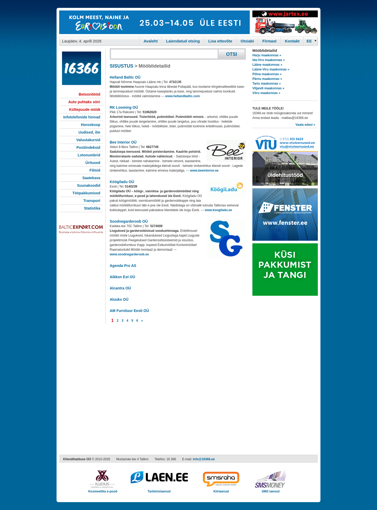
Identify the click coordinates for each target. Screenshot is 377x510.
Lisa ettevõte (220, 41)
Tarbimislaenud (159, 489)
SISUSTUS (121, 66)
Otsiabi (247, 41)
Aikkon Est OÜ (122, 277)
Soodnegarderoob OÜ (129, 221)
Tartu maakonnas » (266, 83)
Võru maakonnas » (266, 93)
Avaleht (151, 41)
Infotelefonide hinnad (81, 117)
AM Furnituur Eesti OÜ (129, 311)
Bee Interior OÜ (123, 142)
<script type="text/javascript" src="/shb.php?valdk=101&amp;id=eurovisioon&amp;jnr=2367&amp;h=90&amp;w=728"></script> (154, 22)
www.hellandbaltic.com (182, 96)
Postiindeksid (88, 147)
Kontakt (292, 41)
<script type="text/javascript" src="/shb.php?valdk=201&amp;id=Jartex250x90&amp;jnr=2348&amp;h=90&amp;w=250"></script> (285, 22)
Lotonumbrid (89, 155)
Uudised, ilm (89, 132)
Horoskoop (90, 125)
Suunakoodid (88, 185)
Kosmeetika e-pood (102, 489)
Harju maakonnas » (266, 55)
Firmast (269, 41)
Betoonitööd (89, 94)
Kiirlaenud (221, 489)
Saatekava (91, 178)
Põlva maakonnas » (266, 74)
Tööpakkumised (86, 193)
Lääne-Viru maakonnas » (270, 69)
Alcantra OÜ (120, 288)
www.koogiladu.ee (218, 210)
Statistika (92, 208)
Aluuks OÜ (119, 299)
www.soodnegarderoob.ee (129, 254)
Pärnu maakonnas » (267, 79)
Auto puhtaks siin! (84, 102)
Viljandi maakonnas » (268, 88)
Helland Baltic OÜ (125, 77)
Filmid (95, 170)
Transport (91, 201)
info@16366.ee (204, 459)
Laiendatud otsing (183, 41)
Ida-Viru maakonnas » (268, 60)
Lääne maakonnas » (267, 65)
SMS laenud (270, 489)
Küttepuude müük (84, 109)
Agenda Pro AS (123, 266)
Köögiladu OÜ (122, 182)
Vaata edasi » (305, 125)
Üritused (92, 163)
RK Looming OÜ (124, 107)
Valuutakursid (88, 140)
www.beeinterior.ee (204, 170)
